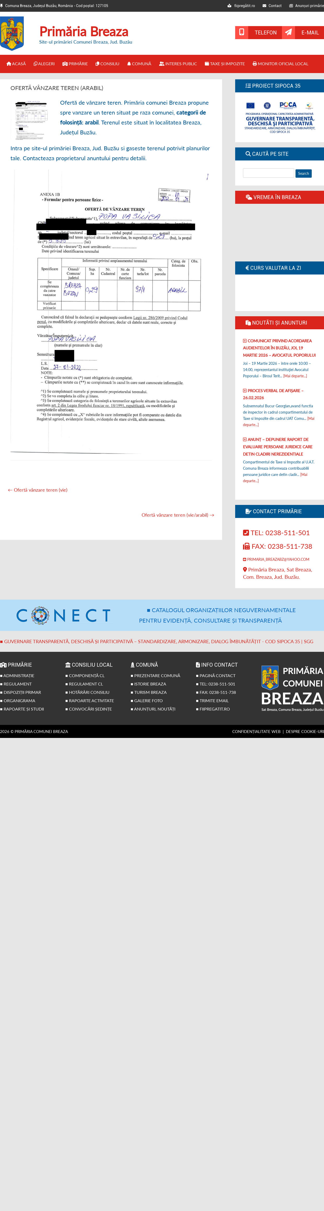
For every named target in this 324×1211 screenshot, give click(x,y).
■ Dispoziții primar (20, 692)
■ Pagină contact (215, 675)
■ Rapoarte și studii (22, 708)
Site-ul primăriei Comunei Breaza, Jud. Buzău (85, 42)
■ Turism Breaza (149, 692)
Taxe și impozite (225, 63)
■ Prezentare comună (155, 675)
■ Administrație (17, 675)
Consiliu (107, 63)
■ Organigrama (17, 700)
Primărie (75, 63)
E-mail (310, 32)
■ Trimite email (212, 700)
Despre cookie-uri (305, 731)
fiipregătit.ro (241, 6)
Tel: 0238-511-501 (276, 532)
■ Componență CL (85, 675)
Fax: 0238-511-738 (277, 546)
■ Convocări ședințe (88, 708)
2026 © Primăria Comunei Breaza (34, 731)
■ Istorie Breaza (148, 683)
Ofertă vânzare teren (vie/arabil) (178, 515)
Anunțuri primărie (306, 6)
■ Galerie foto (147, 700)
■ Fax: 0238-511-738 (216, 692)
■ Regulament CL (84, 683)
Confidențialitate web (256, 731)
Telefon (266, 32)
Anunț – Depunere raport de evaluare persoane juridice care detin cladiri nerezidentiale (278, 446)
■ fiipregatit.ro (213, 708)
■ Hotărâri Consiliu (87, 692)
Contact (272, 6)
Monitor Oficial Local (280, 63)
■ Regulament (16, 683)
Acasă (16, 63)
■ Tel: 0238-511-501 (215, 683)
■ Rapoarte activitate (89, 700)
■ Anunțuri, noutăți (153, 708)
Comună (139, 63)
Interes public (178, 63)
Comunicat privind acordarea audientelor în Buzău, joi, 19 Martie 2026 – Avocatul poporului (279, 347)
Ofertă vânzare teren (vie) (37, 490)
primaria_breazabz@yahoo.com (276, 559)
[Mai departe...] (295, 376)
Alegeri (44, 63)
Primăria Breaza (83, 31)
